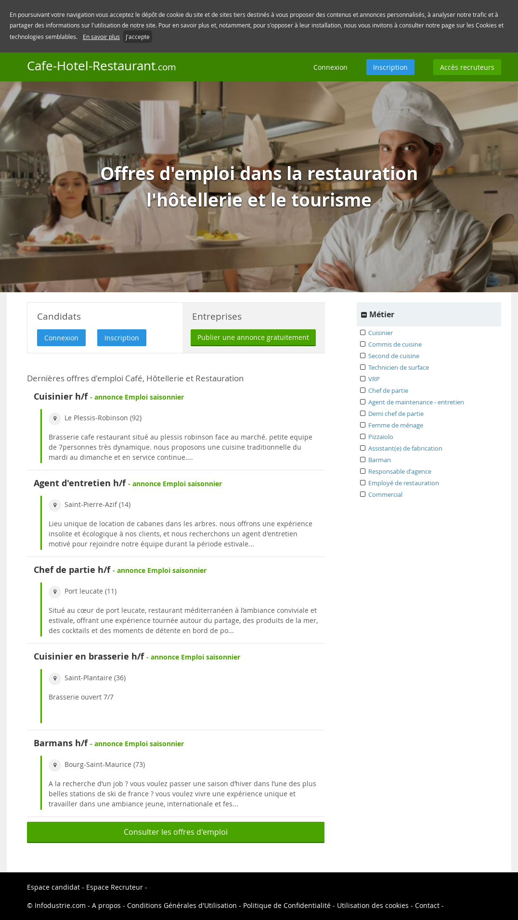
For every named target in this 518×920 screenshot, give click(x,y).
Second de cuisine (393, 355)
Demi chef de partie (396, 413)
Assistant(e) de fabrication (405, 448)
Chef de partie (388, 390)
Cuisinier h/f (61, 396)
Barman (379, 459)
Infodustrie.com (60, 905)
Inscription (390, 67)
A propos (107, 905)
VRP (374, 379)
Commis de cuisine (395, 344)
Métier (381, 314)
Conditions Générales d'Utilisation (182, 905)
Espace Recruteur (115, 887)
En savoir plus (101, 36)
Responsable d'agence (399, 471)
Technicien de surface (398, 367)
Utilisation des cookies (373, 905)
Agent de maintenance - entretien (416, 402)
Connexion (330, 67)
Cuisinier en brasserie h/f (89, 656)
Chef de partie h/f (72, 570)
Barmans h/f (61, 743)
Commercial (385, 494)
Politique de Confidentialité (287, 905)
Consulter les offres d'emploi (176, 832)
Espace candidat (53, 887)
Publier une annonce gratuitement (253, 337)
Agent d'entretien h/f (80, 483)
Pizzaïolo (380, 436)
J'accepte (138, 36)
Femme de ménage (395, 425)
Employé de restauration (403, 483)
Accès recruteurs (467, 67)
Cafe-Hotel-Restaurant (101, 65)
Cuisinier (380, 332)
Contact (428, 905)
